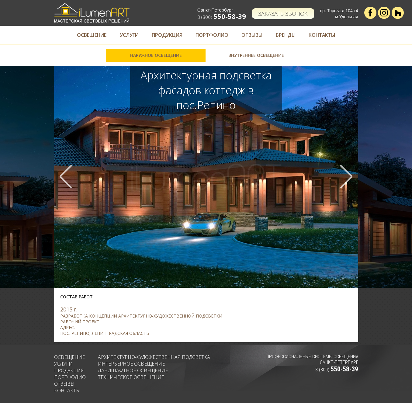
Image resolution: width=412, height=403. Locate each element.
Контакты (326, 35)
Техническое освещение (131, 377)
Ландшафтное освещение (133, 370)
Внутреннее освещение (256, 55)
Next (345, 177)
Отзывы (253, 35)
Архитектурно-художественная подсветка (154, 357)
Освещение (87, 35)
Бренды (288, 35)
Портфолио (211, 35)
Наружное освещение (156, 55)
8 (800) (222, 17)
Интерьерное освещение (131, 363)
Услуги (126, 35)
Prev (66, 177)
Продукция (165, 35)
